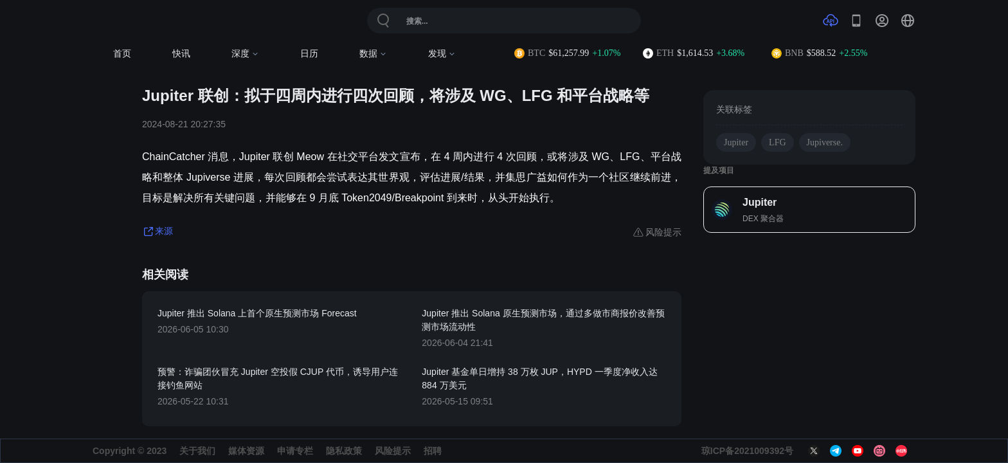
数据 (373, 54)
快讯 (181, 54)
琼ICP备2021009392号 (747, 451)
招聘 (433, 451)
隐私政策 (344, 451)
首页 (122, 54)
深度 (245, 54)
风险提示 (393, 451)
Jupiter (736, 142)
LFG (777, 142)
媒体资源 (246, 451)
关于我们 (197, 451)
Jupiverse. (825, 142)
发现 (442, 54)
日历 (309, 54)
